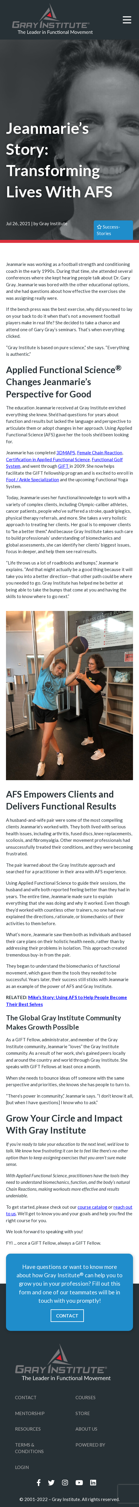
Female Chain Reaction (99, 452)
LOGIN (22, 1467)
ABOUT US (86, 1429)
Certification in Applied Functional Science (48, 459)
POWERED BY (90, 1444)
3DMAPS (65, 452)
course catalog (92, 1207)
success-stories (108, 230)
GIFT (64, 466)
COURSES (85, 1397)
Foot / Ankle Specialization (32, 479)
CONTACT (67, 1315)
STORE (82, 1413)
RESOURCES (28, 1429)
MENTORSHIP (30, 1413)
